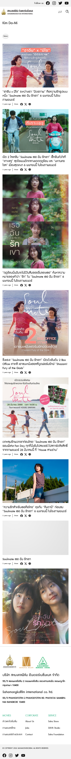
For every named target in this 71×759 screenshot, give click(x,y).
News (5, 36)
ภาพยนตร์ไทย (9, 728)
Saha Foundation (56, 734)
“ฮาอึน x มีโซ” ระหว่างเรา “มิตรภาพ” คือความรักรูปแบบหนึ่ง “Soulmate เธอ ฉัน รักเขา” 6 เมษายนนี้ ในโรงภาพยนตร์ (35, 95)
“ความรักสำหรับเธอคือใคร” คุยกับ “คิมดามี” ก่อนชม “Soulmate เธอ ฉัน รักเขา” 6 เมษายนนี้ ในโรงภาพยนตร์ (34, 509)
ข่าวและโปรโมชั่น (10, 721)
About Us (29, 721)
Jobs (27, 728)
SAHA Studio (54, 728)
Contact (29, 734)
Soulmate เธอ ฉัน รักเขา (17, 559)
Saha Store (53, 721)
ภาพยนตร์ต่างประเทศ (12, 734)
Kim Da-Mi (10, 23)
